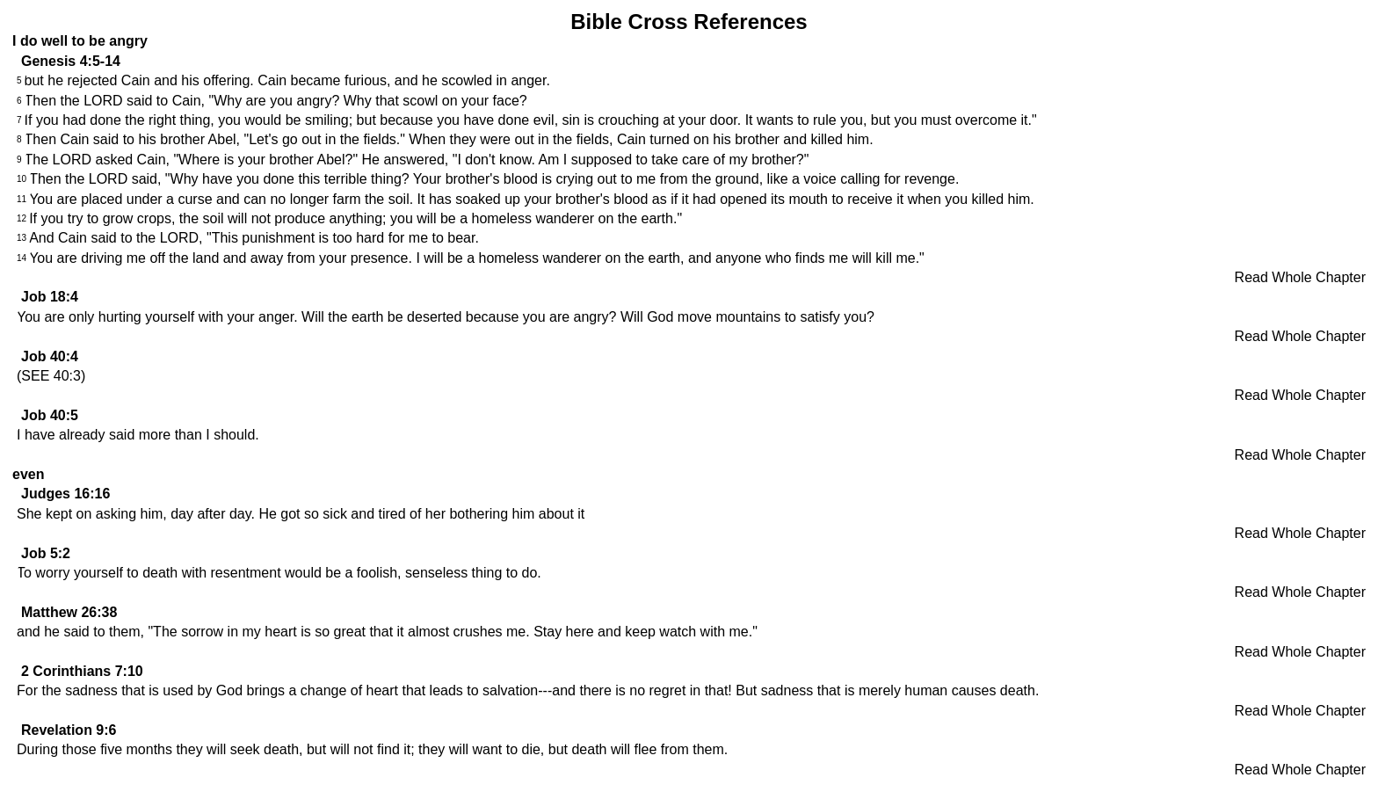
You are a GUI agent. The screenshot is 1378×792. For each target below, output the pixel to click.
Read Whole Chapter (1300, 277)
